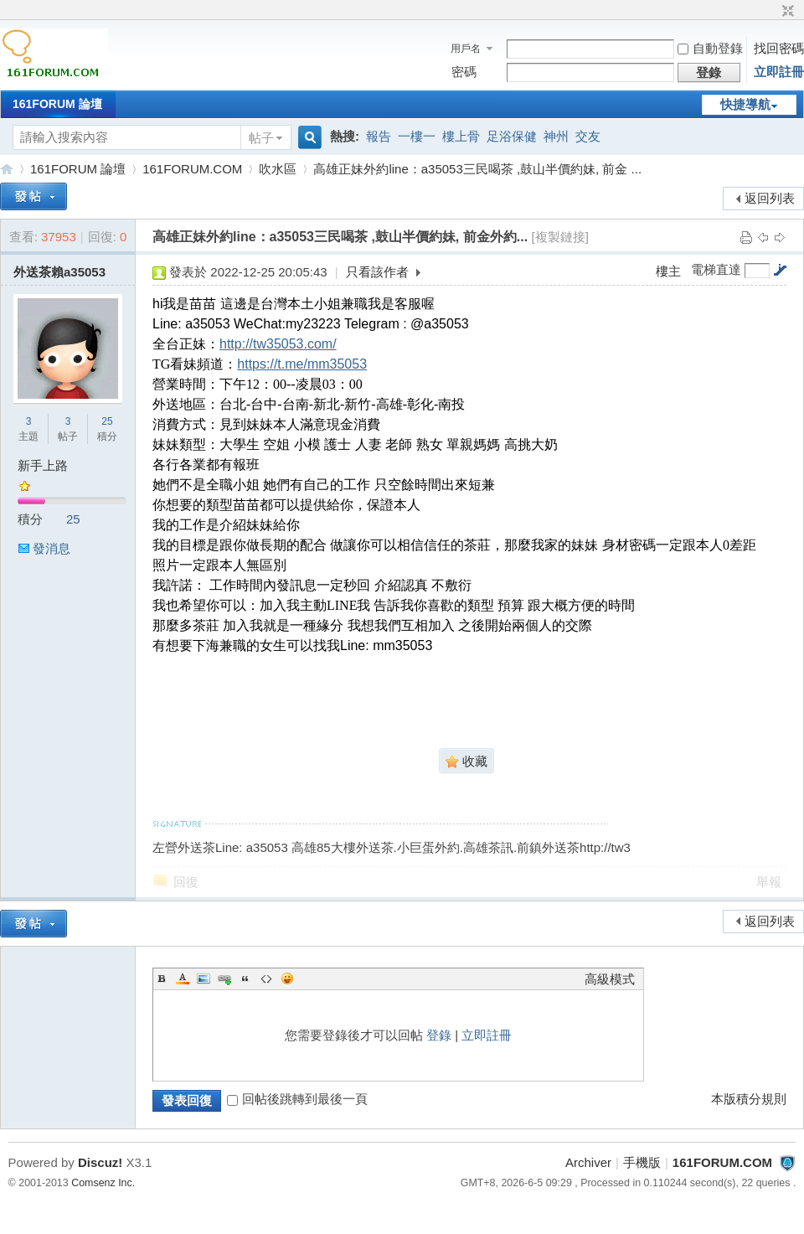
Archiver (588, 1162)
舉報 (768, 882)
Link (224, 978)
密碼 (464, 72)
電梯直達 (716, 269)
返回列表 (770, 198)
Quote (245, 978)
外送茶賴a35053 (59, 272)
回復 (185, 882)
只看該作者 (377, 272)
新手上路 (43, 465)
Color (182, 978)
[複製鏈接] (560, 237)
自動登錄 (710, 48)
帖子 (261, 138)
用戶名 (466, 48)
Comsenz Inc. (103, 1183)
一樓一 (417, 136)
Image (203, 978)
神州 (556, 136)
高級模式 (610, 979)
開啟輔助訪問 (772, 11)
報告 (378, 136)
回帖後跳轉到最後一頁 (297, 1099)
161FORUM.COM (6, 169)
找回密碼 (779, 48)
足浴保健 (512, 136)
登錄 (438, 1035)
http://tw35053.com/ (278, 344)
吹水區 (277, 169)
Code (266, 978)
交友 (587, 136)
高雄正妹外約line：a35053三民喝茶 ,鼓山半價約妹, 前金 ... (477, 169)
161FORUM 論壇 (57, 104)
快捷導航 (745, 104)
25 (106, 421)
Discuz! (100, 1162)
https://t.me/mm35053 (302, 364)
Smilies (287, 978)
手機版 (642, 1162)
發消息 (51, 548)
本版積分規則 (748, 1099)
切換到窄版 (786, 11)
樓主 (668, 271)
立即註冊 (779, 72)
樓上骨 (461, 136)
